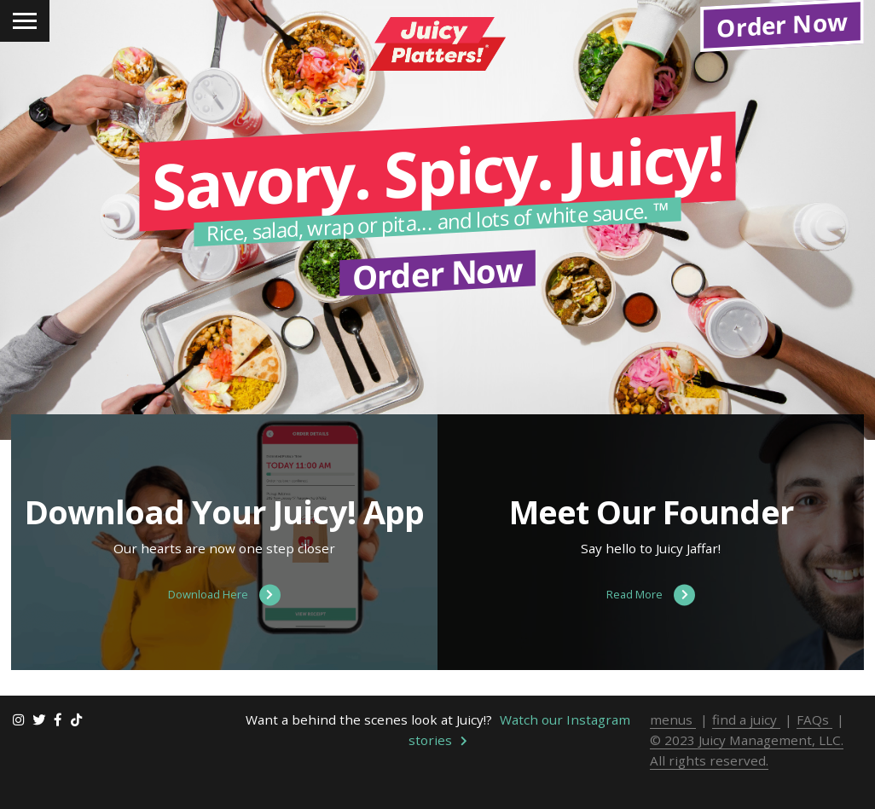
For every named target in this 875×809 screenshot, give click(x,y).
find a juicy (746, 757)
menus (673, 757)
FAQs (814, 757)
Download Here (224, 633)
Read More (650, 633)
